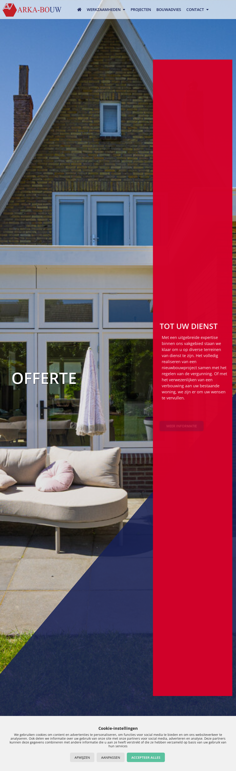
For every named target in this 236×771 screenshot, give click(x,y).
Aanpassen (110, 757)
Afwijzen (82, 757)
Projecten (141, 9)
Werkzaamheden (106, 9)
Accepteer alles (145, 757)
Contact (197, 9)
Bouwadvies (168, 9)
